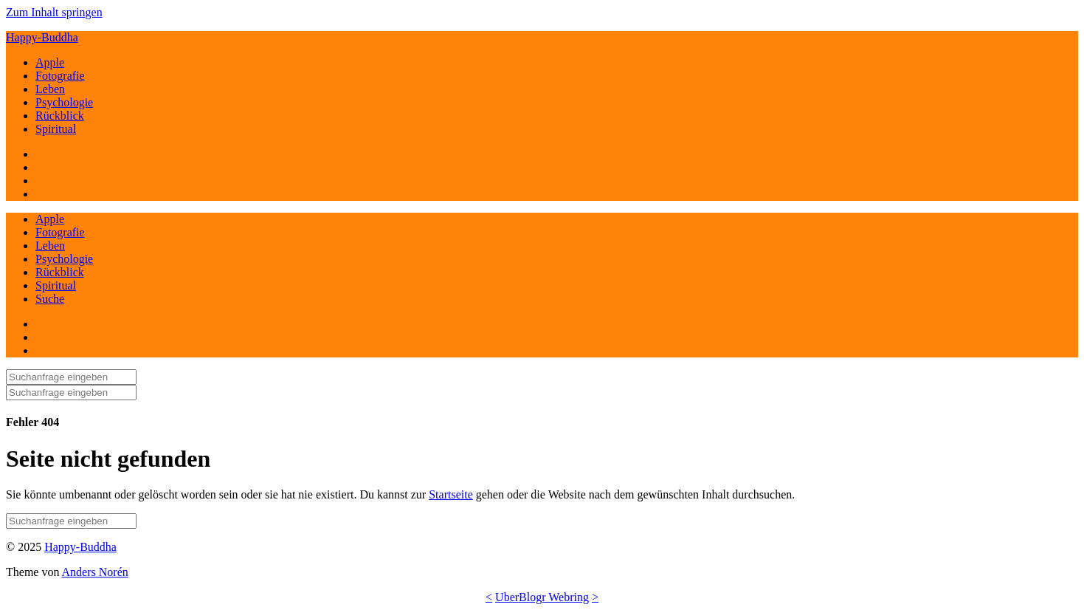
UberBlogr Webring (542, 597)
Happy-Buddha (42, 37)
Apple (49, 62)
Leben (50, 89)
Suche (49, 298)
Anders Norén (95, 572)
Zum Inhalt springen (54, 12)
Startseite (451, 494)
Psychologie (64, 102)
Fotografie (60, 75)
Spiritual (55, 129)
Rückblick (59, 115)
